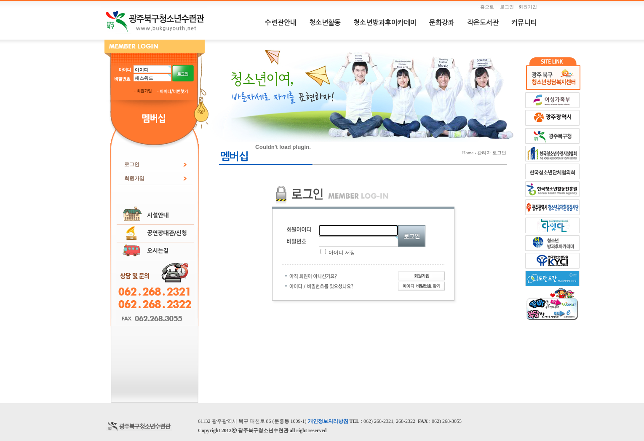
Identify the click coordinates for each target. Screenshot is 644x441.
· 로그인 (506, 6)
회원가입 (134, 178)
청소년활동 (325, 22)
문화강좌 (441, 22)
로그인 (131, 164)
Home (467, 152)
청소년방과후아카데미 (385, 22)
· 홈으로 (487, 6)
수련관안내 (281, 22)
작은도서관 (483, 22)
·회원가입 (528, 6)
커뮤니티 (524, 22)
